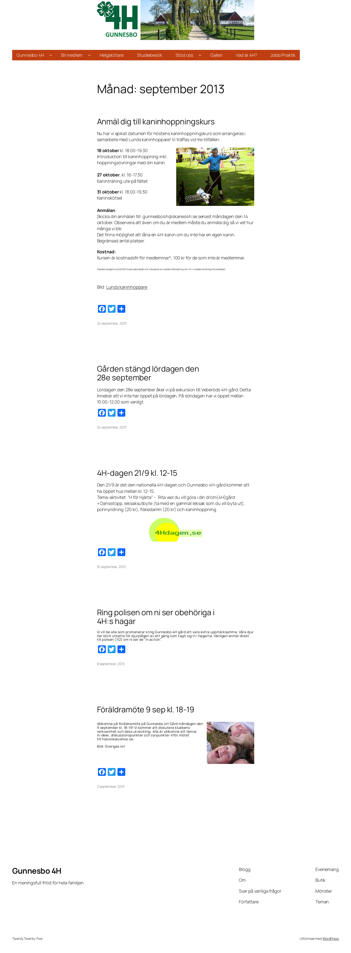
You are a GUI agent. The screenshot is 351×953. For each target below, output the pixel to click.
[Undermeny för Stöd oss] (200, 55)
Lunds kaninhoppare (126, 287)
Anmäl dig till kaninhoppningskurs (156, 121)
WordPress (330, 938)
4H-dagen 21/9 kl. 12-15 (137, 472)
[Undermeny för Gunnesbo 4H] (50, 55)
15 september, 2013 (111, 566)
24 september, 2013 (112, 323)
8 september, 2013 (111, 663)
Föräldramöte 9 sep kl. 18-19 (145, 709)
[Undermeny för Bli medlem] (89, 55)
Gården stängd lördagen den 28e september (148, 373)
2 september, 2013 (111, 786)
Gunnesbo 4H (36, 870)
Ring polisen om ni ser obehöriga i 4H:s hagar (156, 616)
